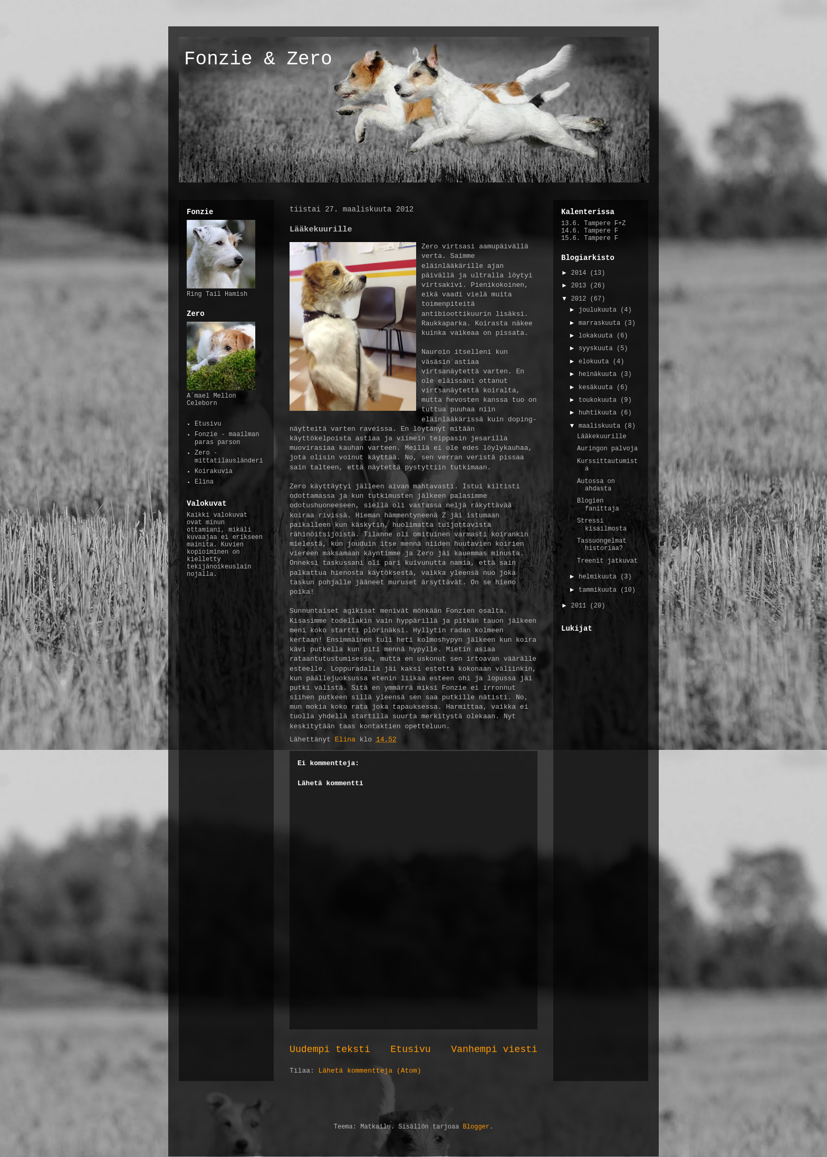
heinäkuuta (599, 374)
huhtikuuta (599, 413)
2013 (580, 286)
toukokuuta (599, 400)
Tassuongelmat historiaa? (602, 544)
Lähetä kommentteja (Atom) (370, 1071)
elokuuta (596, 361)
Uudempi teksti (330, 1049)
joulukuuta (599, 310)
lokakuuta (598, 336)
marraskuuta (601, 323)
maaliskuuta (601, 426)
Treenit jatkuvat (607, 561)
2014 (580, 273)
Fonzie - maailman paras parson (227, 438)
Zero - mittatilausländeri (229, 456)
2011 (580, 606)
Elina (204, 482)
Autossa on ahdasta (596, 485)
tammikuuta (599, 590)
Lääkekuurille (602, 436)
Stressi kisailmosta (602, 524)
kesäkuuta (598, 387)
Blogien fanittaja (598, 504)
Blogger (476, 1127)
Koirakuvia (214, 471)
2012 (580, 299)
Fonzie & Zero (258, 59)
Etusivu (410, 1049)
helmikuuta (599, 577)
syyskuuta (598, 348)
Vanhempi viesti (494, 1049)
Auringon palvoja (607, 448)
